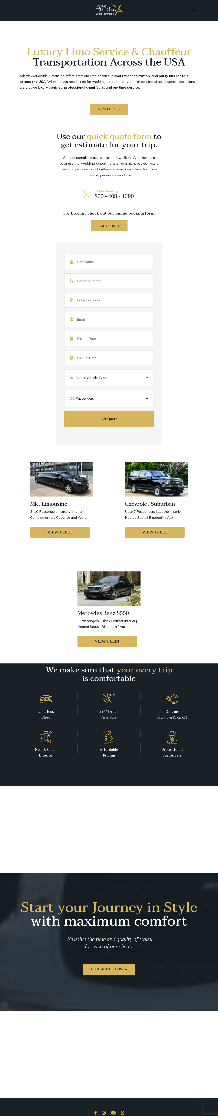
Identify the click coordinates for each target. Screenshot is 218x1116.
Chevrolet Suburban (150, 504)
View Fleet (60, 532)
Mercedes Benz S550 (103, 613)
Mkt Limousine (48, 504)
